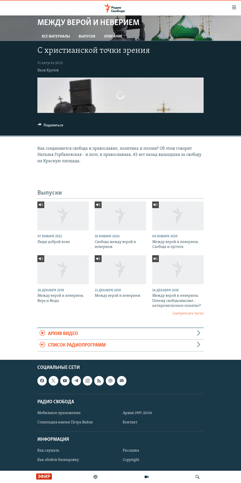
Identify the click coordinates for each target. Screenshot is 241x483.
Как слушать (48, 451)
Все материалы (56, 37)
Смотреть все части (188, 313)
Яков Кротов (48, 70)
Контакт (130, 422)
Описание (113, 37)
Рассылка (131, 451)
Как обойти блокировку (58, 460)
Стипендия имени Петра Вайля (65, 422)
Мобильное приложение (59, 413)
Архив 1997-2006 (137, 413)
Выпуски (87, 37)
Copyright (131, 460)
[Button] (50, 126)
